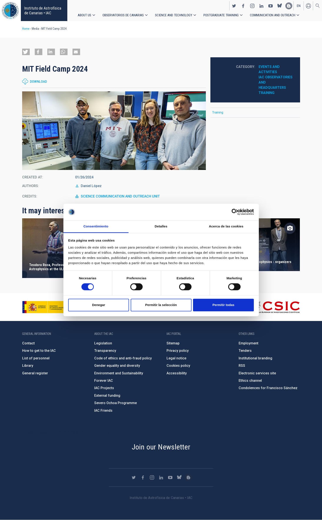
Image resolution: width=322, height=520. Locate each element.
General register (35, 373)
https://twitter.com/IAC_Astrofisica (234, 5)
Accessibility (177, 373)
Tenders (245, 351)
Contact (28, 343)
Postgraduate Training (221, 15)
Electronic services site (257, 373)
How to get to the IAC (39, 351)
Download (38, 81)
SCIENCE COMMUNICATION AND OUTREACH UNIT (120, 196)
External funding (107, 395)
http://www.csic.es (276, 307)
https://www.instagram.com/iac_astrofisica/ (252, 5)
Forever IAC (103, 380)
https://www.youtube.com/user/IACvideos (270, 5)
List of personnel (36, 358)
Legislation (103, 343)
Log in (308, 5)
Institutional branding (255, 358)
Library (27, 366)
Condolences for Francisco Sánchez (268, 388)
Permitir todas (223, 305)
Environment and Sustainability (118, 373)
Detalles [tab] (161, 226)
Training (266, 93)
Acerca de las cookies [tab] (226, 226)
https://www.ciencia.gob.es (46, 307)
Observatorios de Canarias (123, 15)
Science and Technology (173, 15)
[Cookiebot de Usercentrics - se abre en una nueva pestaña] (235, 212)
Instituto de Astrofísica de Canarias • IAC (42, 10)
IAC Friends (103, 410)
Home (26, 28)
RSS (242, 366)
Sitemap (173, 343)
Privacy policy (178, 351)
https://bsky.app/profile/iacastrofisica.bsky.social (279, 5)
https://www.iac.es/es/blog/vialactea (288, 5)
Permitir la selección (161, 305)
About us (84, 15)
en (299, 5)
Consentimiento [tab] (95, 226)
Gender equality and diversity (117, 366)
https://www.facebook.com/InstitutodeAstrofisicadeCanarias (243, 5)
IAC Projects (104, 388)
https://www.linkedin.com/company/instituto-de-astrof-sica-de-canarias (261, 5)
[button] (26, 52)
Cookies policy (178, 366)
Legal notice (176, 358)
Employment (248, 343)
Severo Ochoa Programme (115, 403)
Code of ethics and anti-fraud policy (123, 358)
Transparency (105, 351)
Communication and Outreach (273, 15)
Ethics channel (250, 380)
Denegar (98, 305)
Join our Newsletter (161, 447)
